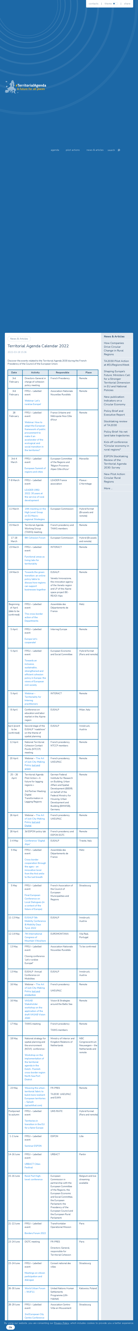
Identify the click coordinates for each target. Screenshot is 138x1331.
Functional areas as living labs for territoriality (35, 560)
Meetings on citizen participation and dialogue (35, 1276)
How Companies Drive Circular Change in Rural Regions (114, 348)
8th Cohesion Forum (35, 537)
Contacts (94, 3)
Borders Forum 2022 (35, 1233)
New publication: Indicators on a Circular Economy (114, 400)
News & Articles (95, 150)
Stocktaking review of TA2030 (115, 423)
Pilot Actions (73, 150)
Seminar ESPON (33, 1145)
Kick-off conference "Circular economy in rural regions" (116, 445)
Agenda (55, 150)
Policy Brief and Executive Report (114, 413)
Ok (10, 1327)
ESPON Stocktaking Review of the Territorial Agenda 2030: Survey (116, 461)
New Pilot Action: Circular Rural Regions (114, 477)
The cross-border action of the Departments (34, 617)
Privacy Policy (61, 1323)
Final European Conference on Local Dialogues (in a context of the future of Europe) (35, 902)
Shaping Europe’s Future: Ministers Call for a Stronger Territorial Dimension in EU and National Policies (117, 381)
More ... (108, 488)
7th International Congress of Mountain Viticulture (35, 937)
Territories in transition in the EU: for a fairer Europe (35, 1124)
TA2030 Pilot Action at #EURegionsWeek (116, 363)
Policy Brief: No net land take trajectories (117, 433)
